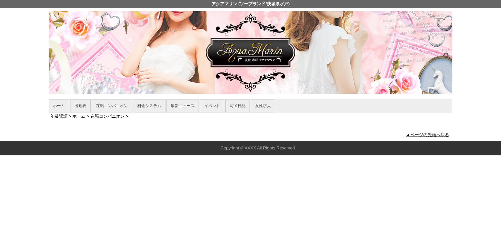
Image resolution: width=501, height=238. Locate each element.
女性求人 (263, 105)
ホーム (59, 105)
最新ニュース (183, 105)
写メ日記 (238, 105)
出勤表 (80, 105)
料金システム (149, 105)
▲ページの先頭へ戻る (427, 134)
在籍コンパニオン (112, 105)
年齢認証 (59, 116)
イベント (212, 105)
